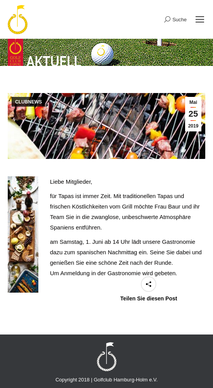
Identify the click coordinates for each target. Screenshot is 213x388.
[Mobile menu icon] (199, 19)
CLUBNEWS (28, 102)
